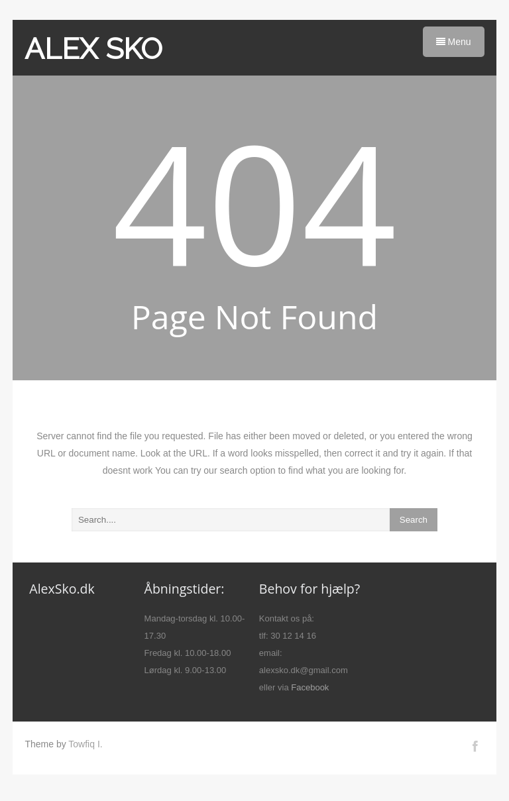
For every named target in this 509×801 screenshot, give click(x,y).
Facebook (310, 687)
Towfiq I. (85, 744)
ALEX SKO (93, 49)
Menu (453, 41)
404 (255, 201)
